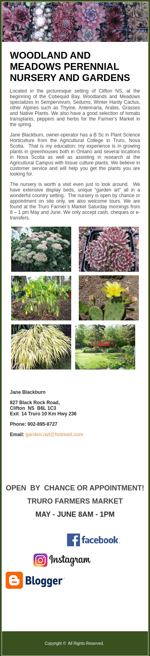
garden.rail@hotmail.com (54, 434)
